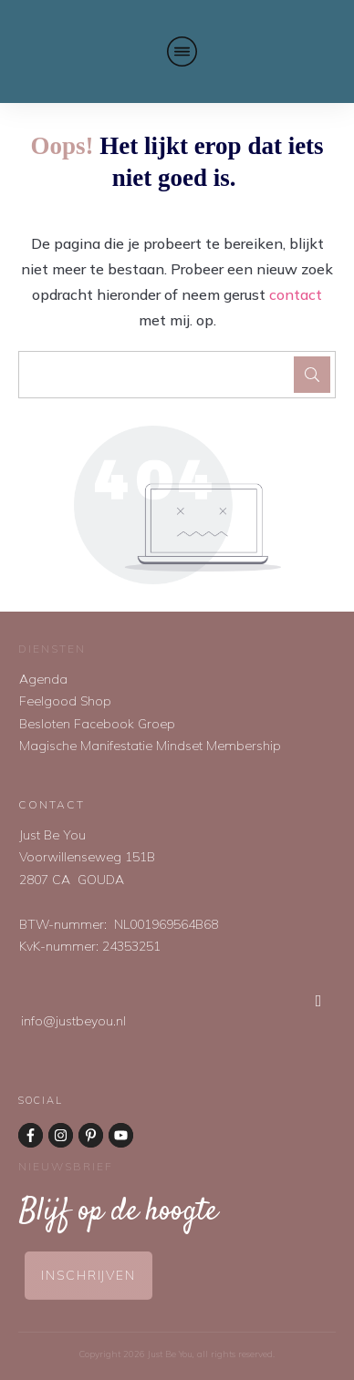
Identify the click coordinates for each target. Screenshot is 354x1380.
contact (295, 294)
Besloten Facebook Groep (97, 724)
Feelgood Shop (65, 701)
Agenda (43, 679)
